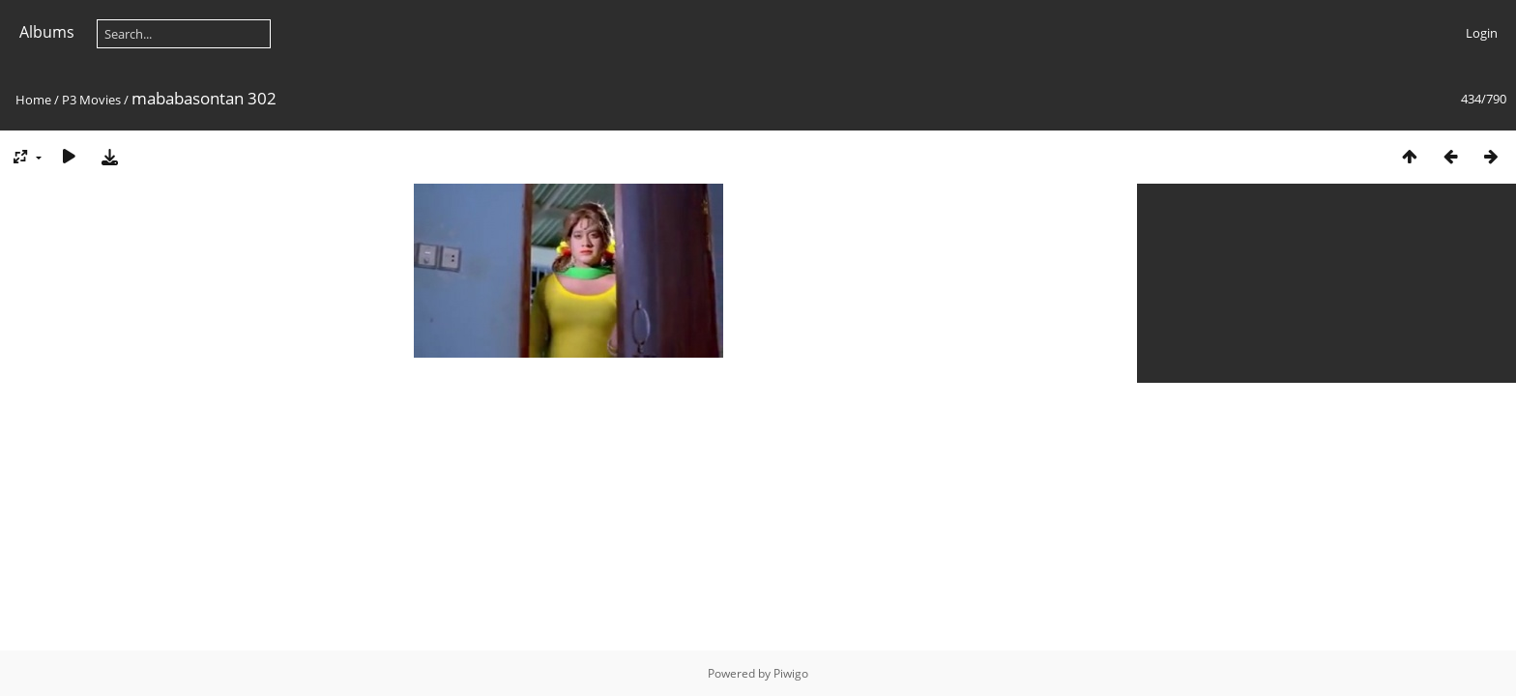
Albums (46, 32)
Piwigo (790, 673)
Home (33, 99)
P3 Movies (91, 99)
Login (1482, 33)
